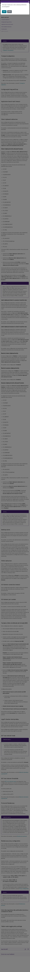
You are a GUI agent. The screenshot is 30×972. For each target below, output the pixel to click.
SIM (4, 11)
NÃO (9, 11)
